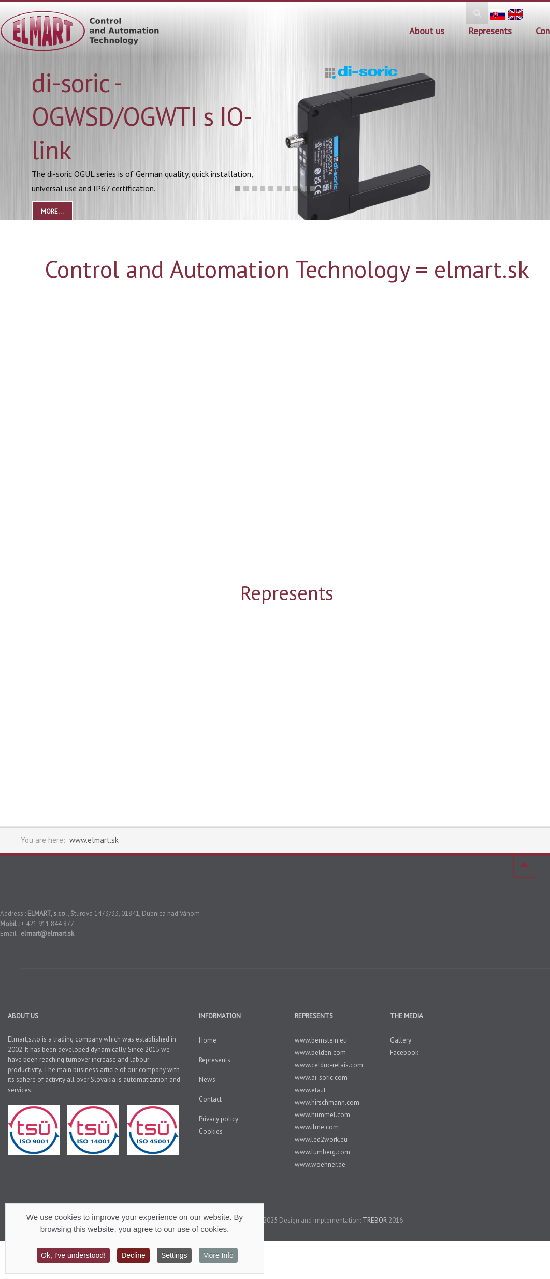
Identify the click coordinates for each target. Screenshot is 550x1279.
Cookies (211, 1131)
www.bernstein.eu (321, 1040)
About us (426, 31)
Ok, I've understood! (73, 1255)
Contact (210, 1099)
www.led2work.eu (321, 1139)
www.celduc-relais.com (329, 1065)
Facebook (404, 1052)
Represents (490, 31)
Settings (174, 1255)
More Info (218, 1255)
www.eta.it (310, 1089)
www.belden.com (320, 1052)
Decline (133, 1255)
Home (207, 1040)
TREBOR (375, 1220)
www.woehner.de (320, 1164)
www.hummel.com (322, 1114)
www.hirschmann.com (327, 1102)
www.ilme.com (317, 1127)
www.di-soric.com (321, 1077)
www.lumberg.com (322, 1152)
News (207, 1079)
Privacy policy (218, 1118)
